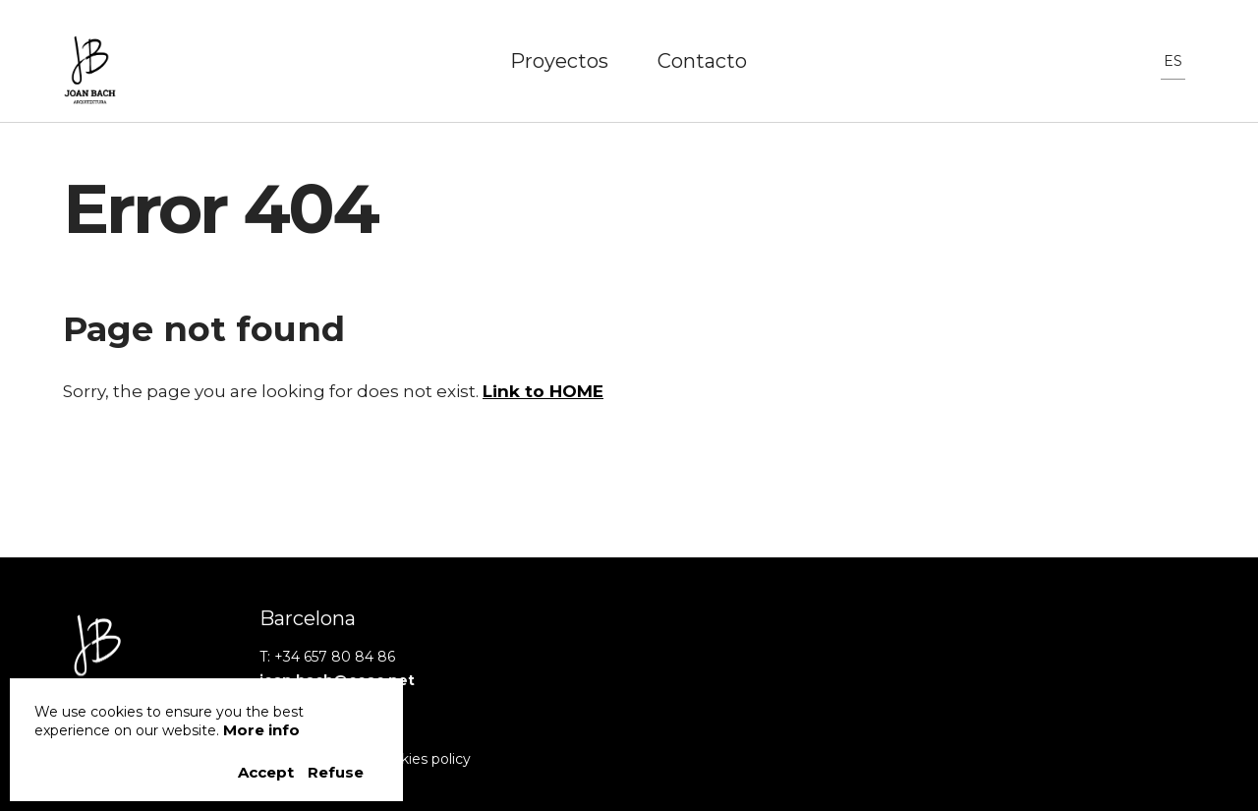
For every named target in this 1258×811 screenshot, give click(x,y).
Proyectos (559, 61)
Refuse (336, 772)
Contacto (702, 61)
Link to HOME (543, 391)
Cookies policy (422, 759)
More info (261, 730)
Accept (268, 772)
